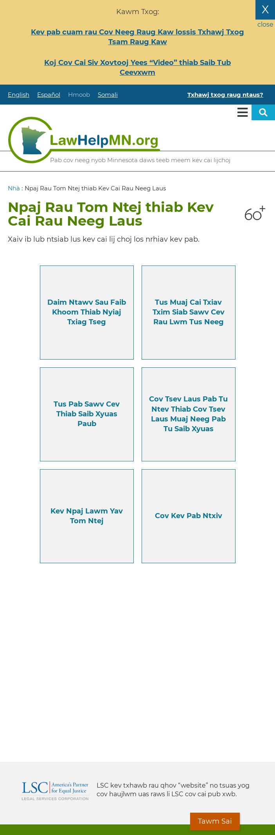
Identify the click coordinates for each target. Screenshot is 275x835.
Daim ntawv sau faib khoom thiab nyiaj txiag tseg (86, 312)
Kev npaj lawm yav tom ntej (86, 516)
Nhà (14, 188)
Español (48, 94)
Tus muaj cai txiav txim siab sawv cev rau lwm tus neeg (189, 312)
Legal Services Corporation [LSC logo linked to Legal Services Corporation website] (55, 790)
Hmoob (79, 94)
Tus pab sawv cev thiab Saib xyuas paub (87, 414)
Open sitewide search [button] (263, 112)
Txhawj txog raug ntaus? (225, 94)
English (18, 94)
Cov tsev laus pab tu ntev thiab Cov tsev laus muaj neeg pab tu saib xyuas (188, 414)
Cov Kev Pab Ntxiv (188, 515)
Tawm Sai (215, 821)
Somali (108, 94)
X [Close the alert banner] (265, 9)
